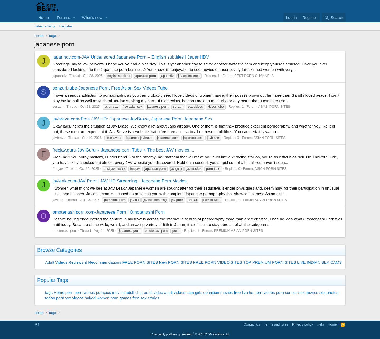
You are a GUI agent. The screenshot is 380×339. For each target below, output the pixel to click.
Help (320, 324)
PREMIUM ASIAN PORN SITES (238, 231)
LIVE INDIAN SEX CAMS (319, 262)
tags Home (54, 292)
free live (241, 292)
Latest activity (44, 26)
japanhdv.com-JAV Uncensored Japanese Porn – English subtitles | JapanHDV (131, 57)
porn (69, 292)
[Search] (334, 17)
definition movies (218, 292)
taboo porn (54, 298)
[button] (74, 17)
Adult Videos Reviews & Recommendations (83, 262)
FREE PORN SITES (140, 262)
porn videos (84, 292)
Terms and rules (276, 324)
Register (65, 26)
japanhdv (59, 76)
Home (43, 17)
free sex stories (145, 298)
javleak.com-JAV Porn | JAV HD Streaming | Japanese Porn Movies (120, 180)
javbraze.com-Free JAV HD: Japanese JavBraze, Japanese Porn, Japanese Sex (132, 118)
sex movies (308, 292)
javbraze (59, 138)
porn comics (286, 292)
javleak (58, 200)
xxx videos (74, 298)
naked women (97, 298)
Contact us (252, 324)
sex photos (329, 292)
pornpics (103, 292)
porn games (121, 298)
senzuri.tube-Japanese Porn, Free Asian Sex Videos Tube (110, 88)
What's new (92, 17)
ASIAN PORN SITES (274, 107)
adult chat (134, 292)
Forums (63, 17)
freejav (58, 169)
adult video (153, 292)
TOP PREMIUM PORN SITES (269, 262)
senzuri (58, 107)
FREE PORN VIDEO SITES (217, 262)
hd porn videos (262, 292)
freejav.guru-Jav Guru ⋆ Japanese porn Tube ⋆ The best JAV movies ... (123, 150)
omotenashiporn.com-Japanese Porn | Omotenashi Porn (109, 212)
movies (118, 292)
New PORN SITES (175, 262)
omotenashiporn (65, 231)
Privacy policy (302, 324)
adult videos (174, 292)
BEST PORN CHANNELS (254, 76)
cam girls (194, 292)
